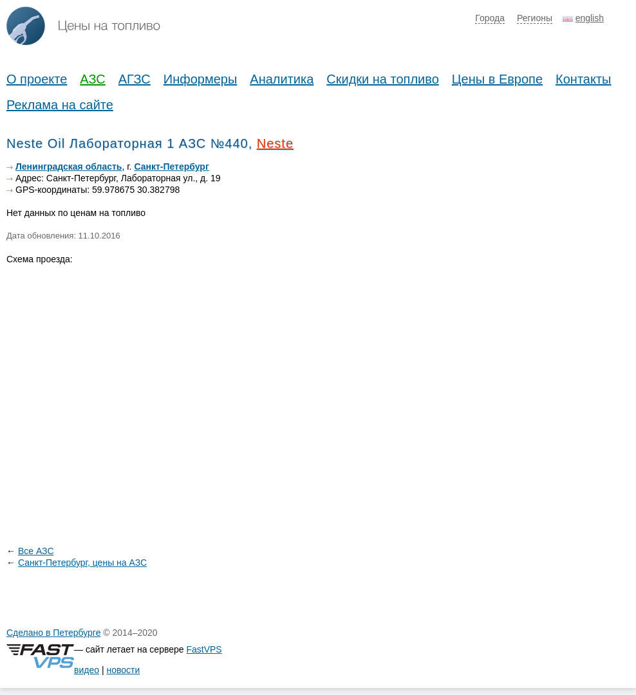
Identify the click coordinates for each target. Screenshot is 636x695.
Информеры (201, 79)
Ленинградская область (68, 166)
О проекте (36, 79)
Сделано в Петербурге (53, 632)
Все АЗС (36, 551)
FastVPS (203, 649)
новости (123, 670)
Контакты (583, 79)
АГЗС (134, 79)
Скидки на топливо (382, 79)
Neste (275, 143)
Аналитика (281, 79)
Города (490, 18)
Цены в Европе (497, 79)
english (589, 18)
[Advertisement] (533, 241)
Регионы (534, 18)
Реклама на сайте (59, 105)
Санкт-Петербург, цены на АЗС (82, 562)
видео (86, 670)
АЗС (92, 79)
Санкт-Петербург (171, 166)
